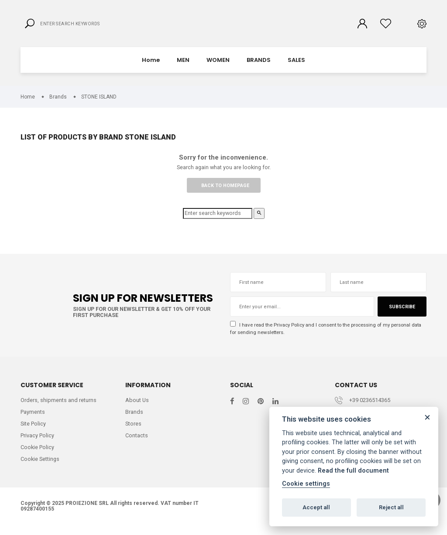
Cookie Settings (41, 469)
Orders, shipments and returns (58, 409)
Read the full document (353, 470)
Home (151, 67)
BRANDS (259, 67)
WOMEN (218, 67)
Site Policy (33, 433)
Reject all (391, 507)
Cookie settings (306, 483)
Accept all (316, 507)
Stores (133, 433)
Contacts (136, 445)
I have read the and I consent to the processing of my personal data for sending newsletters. (324, 336)
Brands (134, 421)
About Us (137, 409)
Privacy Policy (291, 333)
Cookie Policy (38, 457)
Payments (33, 421)
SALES (296, 67)
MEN (183, 67)
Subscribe (401, 314)
